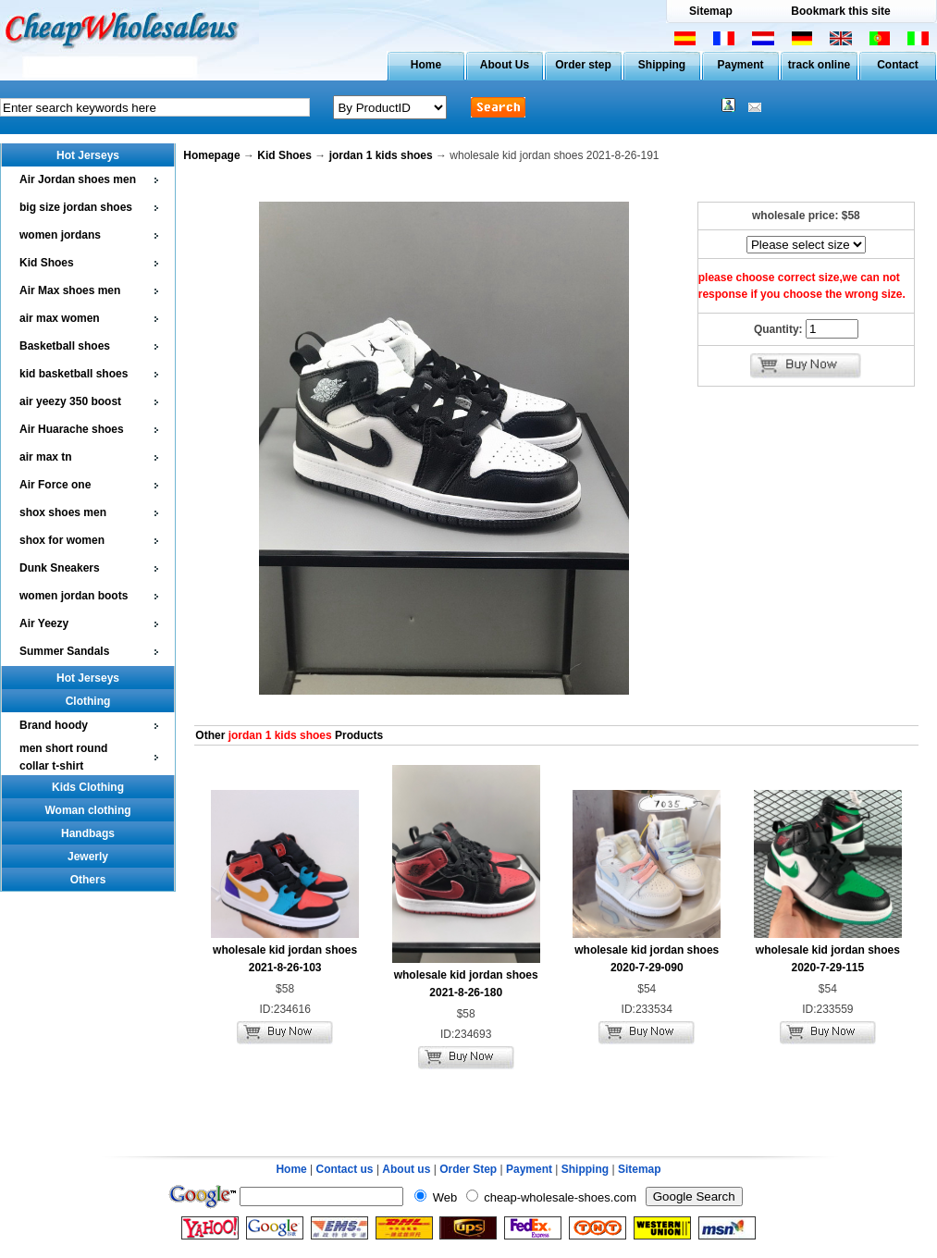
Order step (583, 64)
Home (426, 64)
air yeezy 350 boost (70, 401)
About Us (504, 64)
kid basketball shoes (73, 373)
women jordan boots (73, 595)
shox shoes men (62, 512)
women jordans (60, 234)
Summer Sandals (64, 651)
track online (819, 64)
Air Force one (55, 484)
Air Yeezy (43, 623)
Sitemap (711, 11)
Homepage (211, 155)
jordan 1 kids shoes (381, 155)
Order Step (469, 1169)
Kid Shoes (46, 262)
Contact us (345, 1169)
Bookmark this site (840, 11)
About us (406, 1169)
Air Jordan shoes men (77, 179)
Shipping (661, 64)
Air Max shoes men (69, 290)
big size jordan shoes (75, 207)
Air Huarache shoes (71, 429)
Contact (898, 64)
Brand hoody (53, 725)
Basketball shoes (64, 345)
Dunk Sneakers (59, 567)
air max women (59, 318)
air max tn (45, 456)
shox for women (62, 540)
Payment (740, 64)
